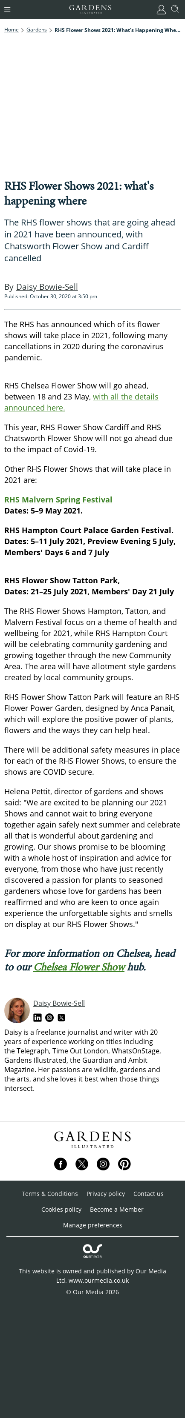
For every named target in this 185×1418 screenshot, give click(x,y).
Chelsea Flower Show (78, 966)
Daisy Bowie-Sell (59, 1003)
